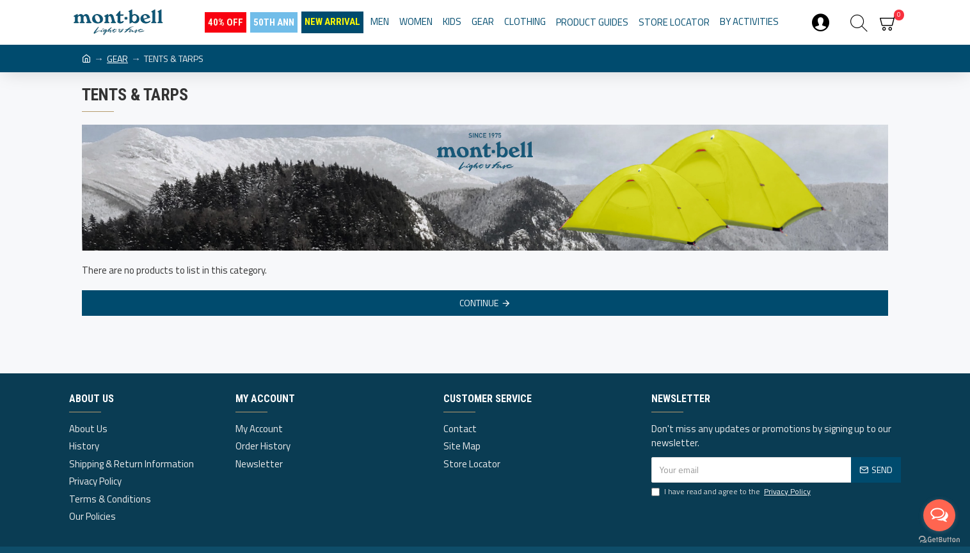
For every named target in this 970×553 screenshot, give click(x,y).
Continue (478, 302)
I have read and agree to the (732, 491)
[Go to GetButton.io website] (939, 540)
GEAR (117, 58)
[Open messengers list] (939, 515)
